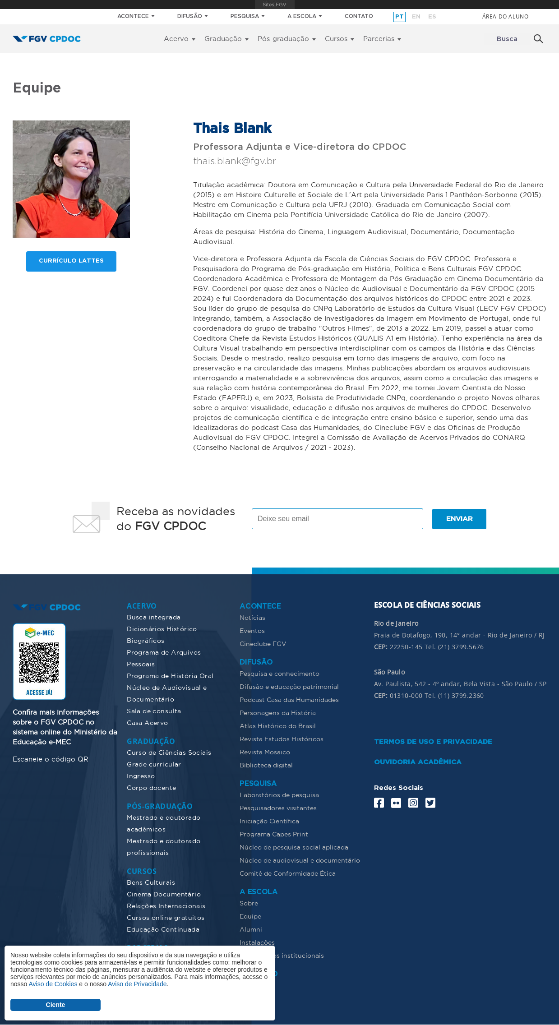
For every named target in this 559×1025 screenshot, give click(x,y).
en (416, 16)
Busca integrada (153, 617)
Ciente (55, 1004)
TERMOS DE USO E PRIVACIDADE (433, 742)
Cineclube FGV (263, 643)
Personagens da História (278, 712)
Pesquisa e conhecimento (279, 673)
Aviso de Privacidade (137, 984)
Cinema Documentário (164, 894)
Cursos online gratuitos (166, 917)
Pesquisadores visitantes (278, 808)
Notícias (252, 617)
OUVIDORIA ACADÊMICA (418, 762)
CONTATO (359, 16)
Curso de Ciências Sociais (169, 752)
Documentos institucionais (282, 955)
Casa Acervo (147, 722)
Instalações (257, 942)
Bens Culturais (151, 882)
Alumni (251, 929)
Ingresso (141, 776)
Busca (507, 39)
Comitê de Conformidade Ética (288, 873)
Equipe (250, 916)
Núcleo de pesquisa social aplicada (294, 847)
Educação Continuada (163, 929)
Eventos (252, 630)
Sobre (249, 903)
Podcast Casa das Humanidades (289, 699)
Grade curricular (154, 764)
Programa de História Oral (170, 675)
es (432, 16)
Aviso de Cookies (52, 984)
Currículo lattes (71, 261)
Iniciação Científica (269, 821)
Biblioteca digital (266, 765)
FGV (274, 4)
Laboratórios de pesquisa (279, 795)
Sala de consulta (154, 711)
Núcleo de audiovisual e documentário (300, 860)
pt (399, 16)
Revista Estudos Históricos (281, 739)
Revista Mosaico (265, 752)
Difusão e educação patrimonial (289, 686)
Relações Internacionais (166, 906)
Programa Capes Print (274, 834)
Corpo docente (151, 787)
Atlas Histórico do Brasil (278, 726)
